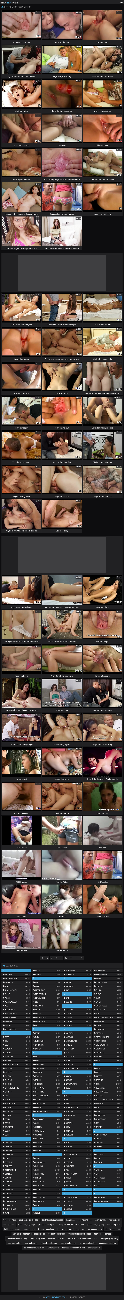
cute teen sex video (56, 1238)
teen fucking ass (85, 1220)
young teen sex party (46, 1224)
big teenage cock (95, 1229)
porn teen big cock (77, 1229)
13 (66, 958)
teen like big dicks (38, 1238)
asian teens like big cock (29, 1220)
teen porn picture (15, 1243)
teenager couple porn (107, 1243)
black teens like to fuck (87, 1238)
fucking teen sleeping (48, 1243)
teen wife (71, 1238)
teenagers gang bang (109, 1238)
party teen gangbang (95, 1224)
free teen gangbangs (26, 1224)
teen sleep (70, 1220)
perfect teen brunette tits (34, 1248)
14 (71, 958)
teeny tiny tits (100, 1220)
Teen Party (9, 2)
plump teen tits (94, 1248)
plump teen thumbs (87, 1243)
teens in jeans (29, 1229)
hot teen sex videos (12, 1229)
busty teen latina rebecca (52, 1220)
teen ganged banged (102, 1234)
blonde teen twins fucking (16, 1238)
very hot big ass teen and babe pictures (29, 1234)
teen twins (61, 1229)
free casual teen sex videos (79, 1234)
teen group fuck (113, 1224)
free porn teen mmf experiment (71, 1224)
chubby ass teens (112, 1229)
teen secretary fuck (68, 1243)
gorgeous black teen (56, 1234)
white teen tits (53, 1248)
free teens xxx (114, 1220)
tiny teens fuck (9, 1220)
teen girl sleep (9, 1224)
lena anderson (31, 1243)
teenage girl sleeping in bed (73, 1248)
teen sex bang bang (46, 1229)
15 (77, 958)
